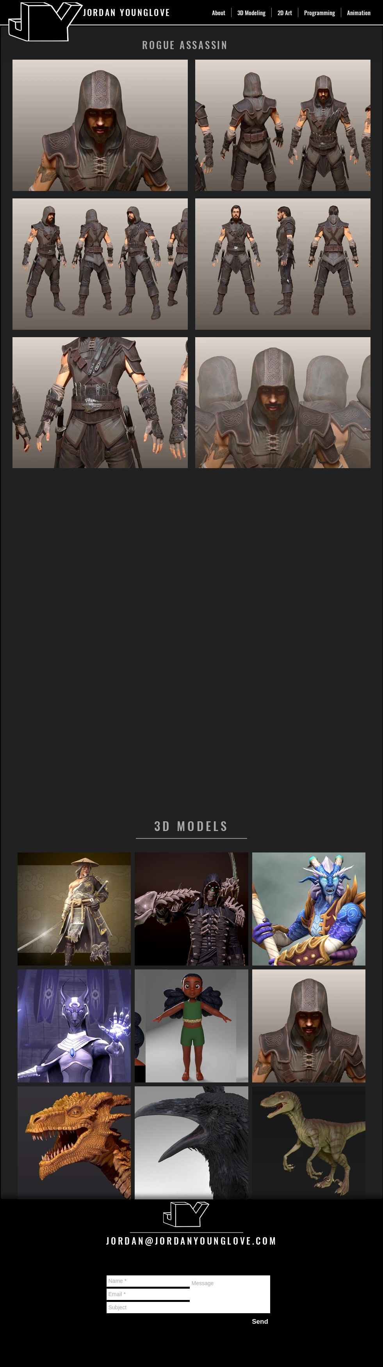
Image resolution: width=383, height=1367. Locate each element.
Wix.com (146, 1346)
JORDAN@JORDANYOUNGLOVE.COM (192, 1240)
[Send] (260, 1321)
